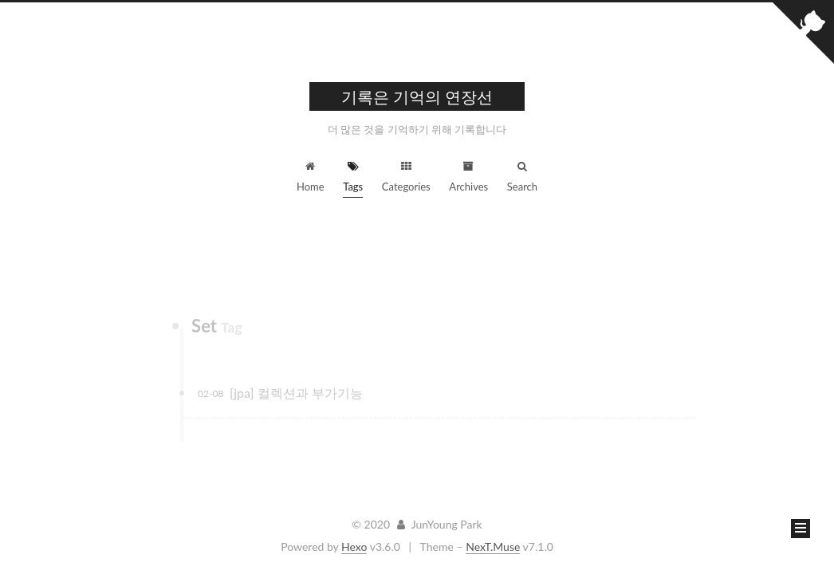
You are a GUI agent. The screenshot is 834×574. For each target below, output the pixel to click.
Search (522, 177)
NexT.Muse (493, 546)
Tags (353, 177)
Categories (406, 177)
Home (311, 177)
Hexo (354, 546)
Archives (468, 177)
